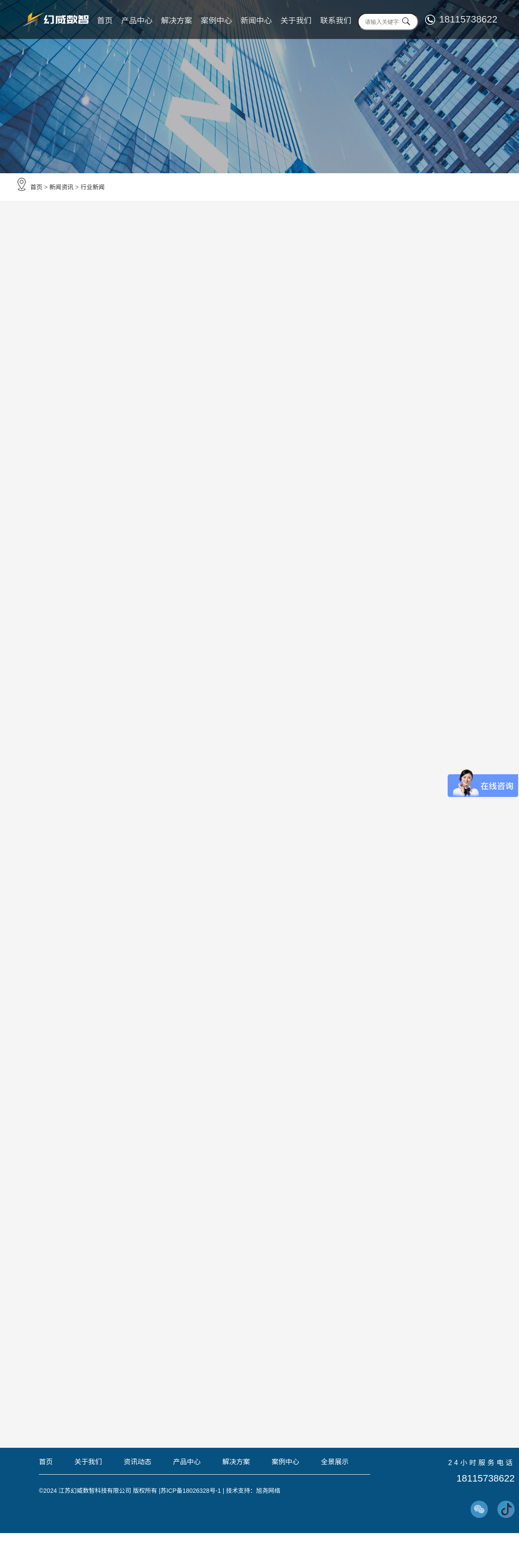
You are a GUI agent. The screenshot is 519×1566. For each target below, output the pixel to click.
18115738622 (468, 19)
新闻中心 (256, 20)
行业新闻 (92, 187)
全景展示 (335, 1462)
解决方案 (176, 20)
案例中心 (216, 20)
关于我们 (295, 20)
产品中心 (136, 20)
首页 (104, 20)
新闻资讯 (61, 187)
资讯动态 (137, 1462)
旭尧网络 (268, 1490)
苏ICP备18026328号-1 (190, 1490)
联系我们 (335, 20)
